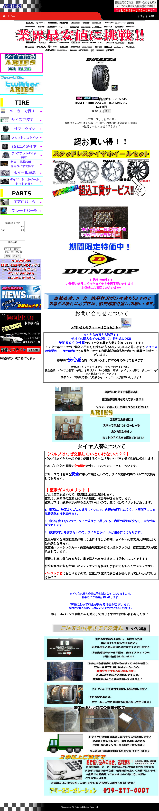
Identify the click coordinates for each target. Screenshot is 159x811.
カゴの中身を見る (8, 236)
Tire (4, 16)
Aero (13, 16)
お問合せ (153, 16)
